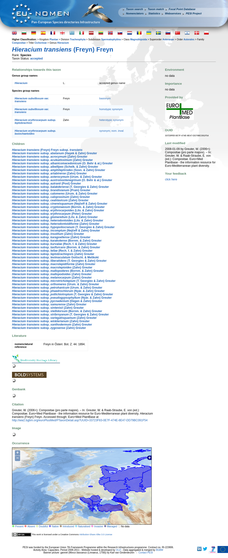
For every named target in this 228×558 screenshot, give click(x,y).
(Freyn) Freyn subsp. (47, 150)
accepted (36, 58)
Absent (31, 526)
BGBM (159, 550)
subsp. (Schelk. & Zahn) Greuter (55, 166)
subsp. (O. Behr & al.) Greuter (62, 163)
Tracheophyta (77, 39)
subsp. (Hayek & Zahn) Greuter (54, 153)
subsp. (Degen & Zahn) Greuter (57, 301)
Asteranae (168, 39)
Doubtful (43, 526)
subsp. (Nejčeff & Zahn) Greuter (59, 203)
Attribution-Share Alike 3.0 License (95, 534)
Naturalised (84, 526)
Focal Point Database (182, 9)
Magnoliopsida (138, 39)
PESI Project (193, 13)
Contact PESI (145, 552)
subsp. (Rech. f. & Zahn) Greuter (54, 244)
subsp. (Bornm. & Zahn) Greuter (58, 207)
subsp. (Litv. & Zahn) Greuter (58, 210)
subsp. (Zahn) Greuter (49, 156)
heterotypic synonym (111, 120)
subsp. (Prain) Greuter (51, 190)
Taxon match (156, 9)
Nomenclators (135, 13)
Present (19, 526)
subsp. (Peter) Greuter (52, 213)
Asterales (189, 39)
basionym (105, 98)
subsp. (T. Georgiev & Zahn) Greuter (60, 187)
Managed (112, 526)
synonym (104, 130)
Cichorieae (41, 43)
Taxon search (134, 9)
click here (171, 179)
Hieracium (63, 43)
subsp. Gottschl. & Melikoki (55, 257)
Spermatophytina (111, 39)
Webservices (173, 13)
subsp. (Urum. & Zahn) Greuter (57, 176)
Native (55, 526)
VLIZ (118, 550)
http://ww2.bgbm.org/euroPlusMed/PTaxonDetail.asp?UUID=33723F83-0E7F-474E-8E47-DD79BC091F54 (80, 420)
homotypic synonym (111, 109)
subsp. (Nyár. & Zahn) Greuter (58, 291)
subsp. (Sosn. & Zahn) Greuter (58, 170)
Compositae (19, 43)
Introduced (68, 526)
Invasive (98, 526)
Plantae (53, 39)
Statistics (154, 13)
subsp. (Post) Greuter (46, 183)
